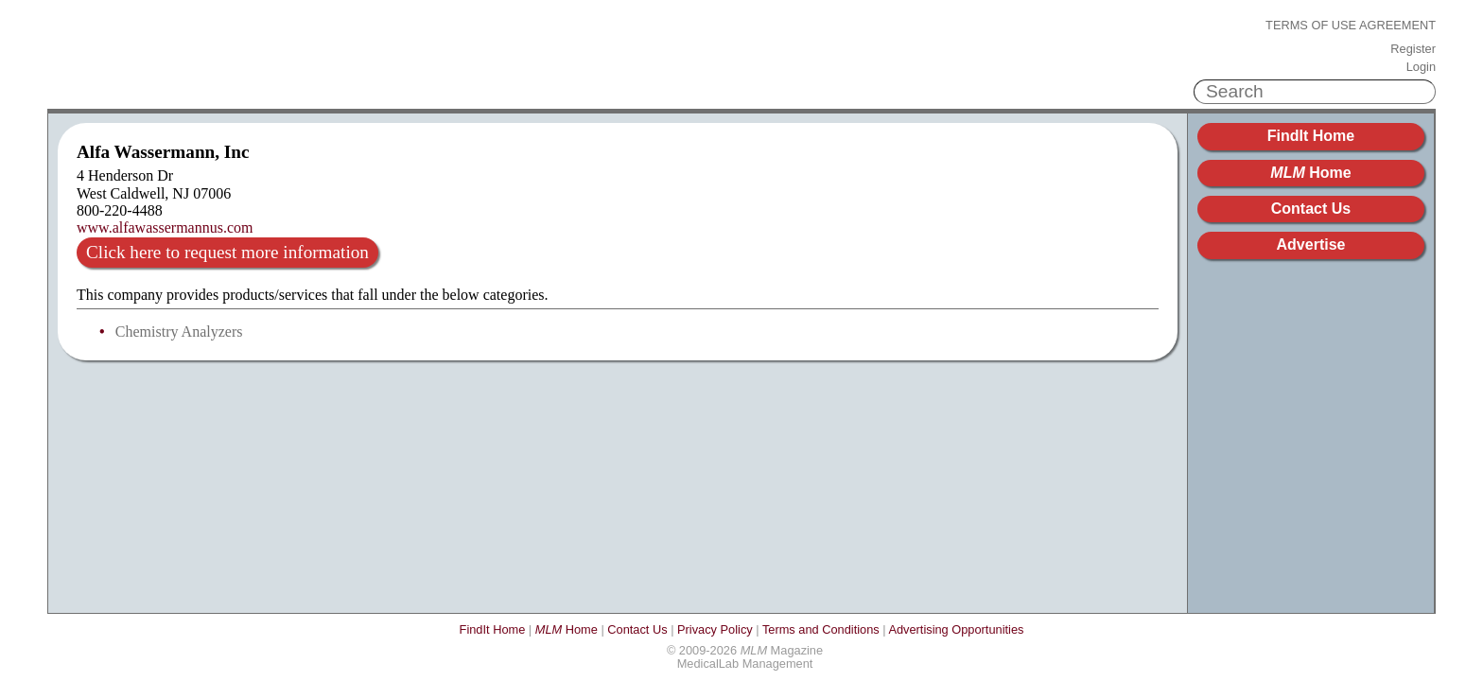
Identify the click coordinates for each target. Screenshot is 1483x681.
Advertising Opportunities (955, 629)
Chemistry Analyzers (179, 331)
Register (1413, 49)
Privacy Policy (715, 629)
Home (1310, 173)
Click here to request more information (227, 252)
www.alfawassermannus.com (165, 227)
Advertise (1311, 244)
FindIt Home (1310, 136)
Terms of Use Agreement (1350, 25)
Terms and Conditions (821, 629)
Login (1421, 67)
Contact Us (1311, 209)
